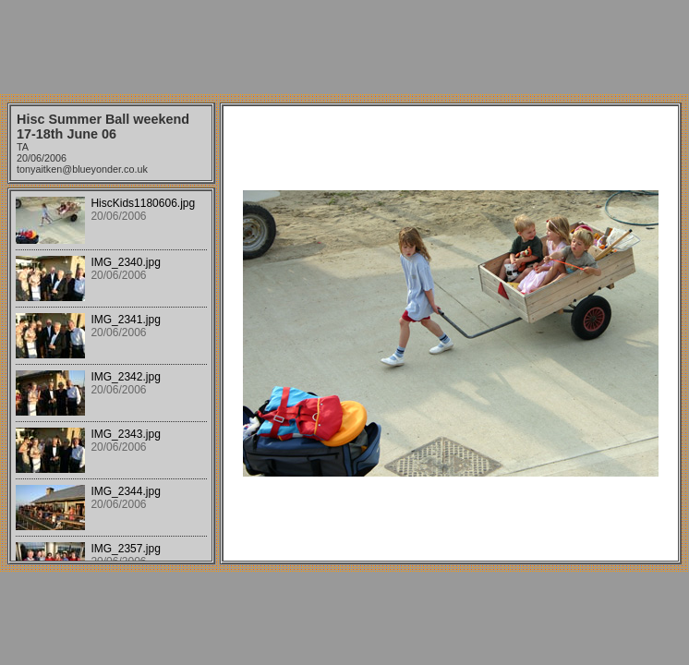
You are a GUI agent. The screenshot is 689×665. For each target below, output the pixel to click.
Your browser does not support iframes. (111, 376)
